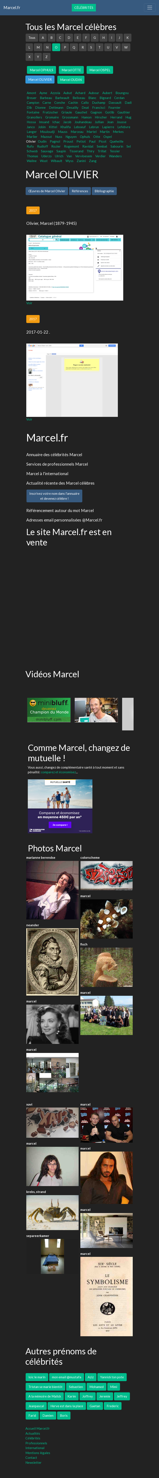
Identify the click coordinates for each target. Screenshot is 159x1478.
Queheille (116, 141)
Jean (110, 122)
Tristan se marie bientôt (45, 1387)
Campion (33, 102)
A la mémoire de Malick (44, 1396)
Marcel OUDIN (71, 80)
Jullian (99, 122)
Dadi (128, 102)
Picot (102, 141)
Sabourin (117, 146)
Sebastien (76, 1387)
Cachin (73, 102)
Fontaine (33, 112)
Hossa (31, 122)
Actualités (32, 1433)
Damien (47, 1415)
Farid (32, 1415)
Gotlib (109, 112)
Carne (46, 102)
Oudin (42, 141)
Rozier (56, 146)
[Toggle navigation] (150, 7)
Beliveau (78, 98)
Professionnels (36, 1443)
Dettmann (56, 107)
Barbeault (62, 98)
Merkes (118, 132)
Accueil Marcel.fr (37, 1428)
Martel (91, 132)
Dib (29, 107)
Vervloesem (83, 156)
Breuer (31, 98)
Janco (30, 127)
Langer (31, 132)
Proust (68, 141)
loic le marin (36, 1377)
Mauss (63, 132)
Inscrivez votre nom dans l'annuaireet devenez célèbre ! (54, 496)
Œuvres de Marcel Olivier (46, 191)
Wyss (69, 161)
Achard (80, 93)
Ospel (107, 137)
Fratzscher (50, 112)
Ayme (43, 93)
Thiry (90, 151)
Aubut (67, 93)
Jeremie (104, 1396)
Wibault (57, 161)
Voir (29, 303)
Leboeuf (80, 127)
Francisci (98, 107)
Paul (92, 141)
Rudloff (42, 146)
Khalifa (65, 127)
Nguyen (71, 137)
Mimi (113, 1387)
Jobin (42, 127)
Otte (96, 137)
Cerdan (119, 98)
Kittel (53, 127)
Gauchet (81, 112)
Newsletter (33, 1462)
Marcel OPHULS (41, 70)
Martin (104, 132)
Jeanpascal (36, 1406)
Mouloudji (47, 132)
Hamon (86, 117)
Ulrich (59, 156)
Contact (31, 1457)
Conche (59, 102)
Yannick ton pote (112, 1377)
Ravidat (88, 146)
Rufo (30, 146)
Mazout (46, 137)
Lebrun (94, 127)
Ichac (56, 122)
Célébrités (83, 7)
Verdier (100, 156)
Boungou (122, 93)
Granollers (34, 117)
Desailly (72, 107)
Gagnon (96, 112)
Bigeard (105, 98)
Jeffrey (122, 1396)
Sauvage (47, 151)
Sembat (102, 146)
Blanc (92, 98)
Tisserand (76, 151)
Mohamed (96, 1387)
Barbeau (46, 98)
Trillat (102, 151)
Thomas (32, 156)
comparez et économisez (58, 772)
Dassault (115, 102)
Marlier (32, 137)
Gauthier (123, 112)
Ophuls (85, 137)
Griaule (66, 112)
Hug (128, 117)
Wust (44, 161)
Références (80, 191)
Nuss (59, 137)
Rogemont (71, 146)
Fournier (114, 107)
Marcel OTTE (71, 70)
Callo (85, 102)
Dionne (40, 107)
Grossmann (70, 117)
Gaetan (95, 1406)
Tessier (114, 151)
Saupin (61, 151)
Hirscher (101, 117)
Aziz (91, 1377)
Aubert (107, 93)
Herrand (116, 117)
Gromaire (52, 117)
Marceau (77, 132)
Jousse (121, 122)
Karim (71, 1396)
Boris (64, 1415)
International (34, 1448)
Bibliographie (104, 191)
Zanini (81, 161)
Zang (93, 161)
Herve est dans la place (66, 1406)
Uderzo (46, 156)
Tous (31, 37)
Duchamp (99, 102)
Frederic (113, 1406)
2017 (33, 210)
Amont (31, 93)
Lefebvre (124, 127)
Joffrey (87, 1396)
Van (69, 156)
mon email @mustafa (66, 1377)
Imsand (44, 122)
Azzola (55, 93)
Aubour (93, 93)
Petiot (81, 141)
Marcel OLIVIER (40, 79)
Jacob (67, 122)
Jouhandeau (83, 122)
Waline (31, 161)
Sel (128, 146)
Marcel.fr (11, 7)
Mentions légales (37, 1453)
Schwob (32, 151)
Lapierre (108, 127)
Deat (85, 107)
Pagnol (54, 141)
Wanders (115, 156)
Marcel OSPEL (99, 70)
